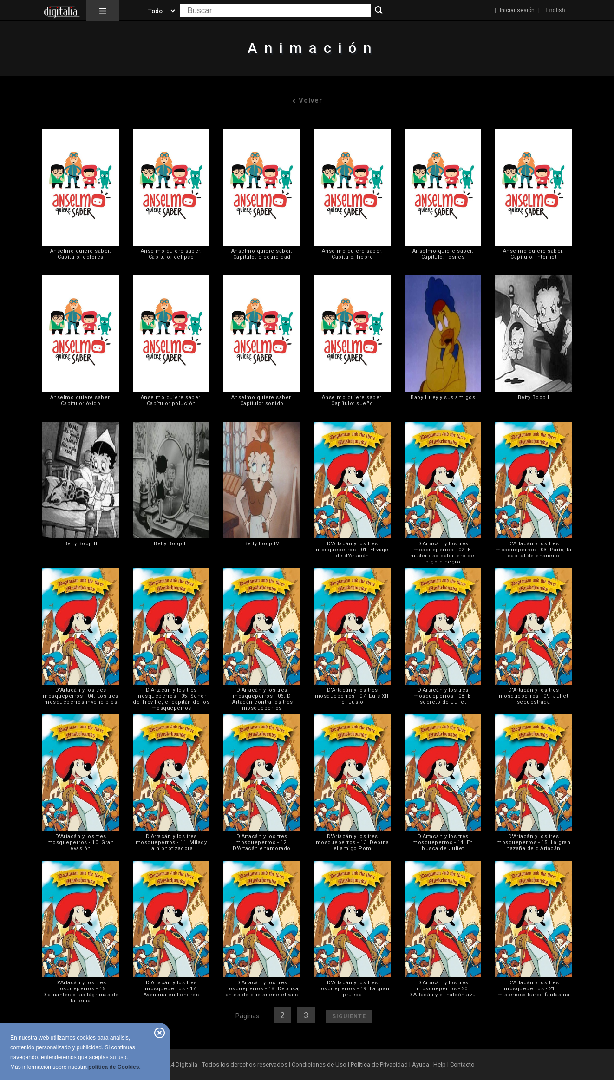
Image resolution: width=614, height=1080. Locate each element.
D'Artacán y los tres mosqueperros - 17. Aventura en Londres (171, 989)
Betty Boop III (171, 544)
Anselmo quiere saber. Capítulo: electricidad (262, 254)
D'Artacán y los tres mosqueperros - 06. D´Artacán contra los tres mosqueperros (262, 699)
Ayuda (420, 1064)
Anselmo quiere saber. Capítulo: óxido (80, 400)
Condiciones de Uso (319, 1064)
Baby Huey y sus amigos (443, 397)
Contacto (462, 1064)
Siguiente (349, 1016)
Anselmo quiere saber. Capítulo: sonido (262, 400)
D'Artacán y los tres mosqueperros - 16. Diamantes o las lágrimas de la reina (80, 992)
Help (439, 1064)
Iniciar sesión (517, 10)
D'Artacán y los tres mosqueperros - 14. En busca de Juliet (442, 842)
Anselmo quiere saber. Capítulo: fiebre (352, 254)
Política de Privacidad (379, 1064)
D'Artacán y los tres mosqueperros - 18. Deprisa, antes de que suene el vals (261, 989)
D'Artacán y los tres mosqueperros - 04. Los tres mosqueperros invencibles (80, 696)
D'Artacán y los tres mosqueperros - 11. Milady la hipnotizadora (171, 842)
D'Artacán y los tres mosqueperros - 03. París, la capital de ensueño (533, 550)
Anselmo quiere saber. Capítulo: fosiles (443, 254)
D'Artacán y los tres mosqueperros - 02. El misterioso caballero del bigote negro (443, 553)
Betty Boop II (81, 544)
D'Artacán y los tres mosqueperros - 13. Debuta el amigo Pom (352, 842)
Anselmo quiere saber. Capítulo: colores (80, 254)
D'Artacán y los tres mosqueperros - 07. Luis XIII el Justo (352, 696)
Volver (307, 100)
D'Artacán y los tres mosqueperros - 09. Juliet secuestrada (533, 696)
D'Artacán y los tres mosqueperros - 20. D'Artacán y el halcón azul (442, 989)
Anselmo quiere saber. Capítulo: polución (171, 400)
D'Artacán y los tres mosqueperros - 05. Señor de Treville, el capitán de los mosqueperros (171, 699)
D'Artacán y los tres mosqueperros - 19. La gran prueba (352, 989)
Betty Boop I (533, 397)
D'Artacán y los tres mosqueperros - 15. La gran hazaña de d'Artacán (533, 842)
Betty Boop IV (262, 544)
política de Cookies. (114, 1067)
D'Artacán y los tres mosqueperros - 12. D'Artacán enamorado (262, 842)
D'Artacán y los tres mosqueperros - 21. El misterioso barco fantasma (533, 989)
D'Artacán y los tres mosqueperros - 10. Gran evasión (80, 842)
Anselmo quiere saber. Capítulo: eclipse (171, 254)
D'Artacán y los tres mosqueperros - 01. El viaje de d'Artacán (352, 550)
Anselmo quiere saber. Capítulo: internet (533, 254)
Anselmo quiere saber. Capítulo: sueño (352, 400)
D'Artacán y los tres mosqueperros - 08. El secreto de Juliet (442, 696)
